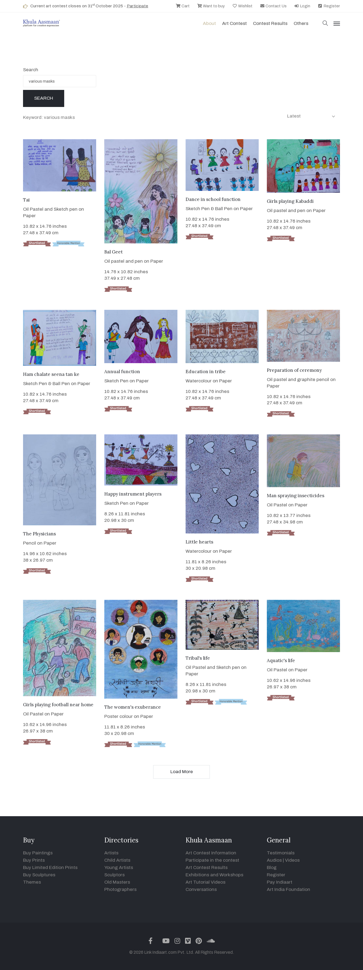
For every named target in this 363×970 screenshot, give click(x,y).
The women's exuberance (132, 707)
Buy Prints (34, 860)
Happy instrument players (132, 494)
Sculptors (114, 874)
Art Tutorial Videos (205, 882)
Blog (272, 867)
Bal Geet (113, 252)
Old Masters (117, 882)
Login (302, 6)
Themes (32, 882)
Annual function (122, 372)
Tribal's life (198, 658)
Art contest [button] (234, 23)
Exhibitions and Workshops (214, 874)
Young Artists (118, 867)
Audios (274, 860)
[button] (325, 23)
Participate (137, 6)
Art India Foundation (288, 889)
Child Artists (117, 860)
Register (328, 6)
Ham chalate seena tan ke (51, 374)
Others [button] (301, 23)
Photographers (120, 889)
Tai (26, 200)
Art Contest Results (207, 867)
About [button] (209, 23)
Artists (111, 852)
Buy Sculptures (39, 874)
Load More (181, 771)
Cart (183, 6)
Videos (292, 860)
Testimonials (280, 852)
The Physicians (39, 534)
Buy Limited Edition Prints (50, 867)
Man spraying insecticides (295, 496)
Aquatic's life (281, 660)
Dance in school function (213, 199)
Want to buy (211, 6)
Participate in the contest (212, 860)
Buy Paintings (38, 852)
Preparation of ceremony (294, 370)
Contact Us (273, 6)
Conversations (201, 889)
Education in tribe (206, 372)
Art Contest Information (211, 852)
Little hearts (199, 542)
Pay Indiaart (279, 882)
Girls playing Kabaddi (290, 201)
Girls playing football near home (58, 705)
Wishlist (242, 6)
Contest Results (270, 23)
